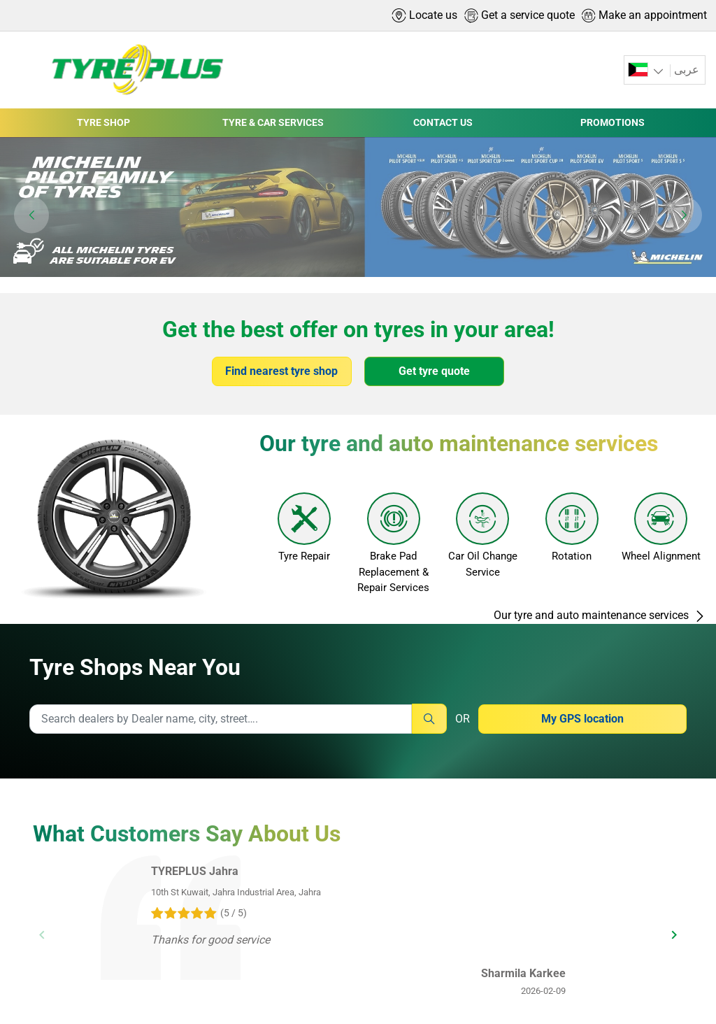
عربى (686, 69)
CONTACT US (443, 122)
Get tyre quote (434, 371)
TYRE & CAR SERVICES (273, 122)
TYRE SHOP (103, 122)
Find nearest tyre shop (281, 371)
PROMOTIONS (612, 122)
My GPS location (582, 718)
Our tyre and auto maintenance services (600, 615)
